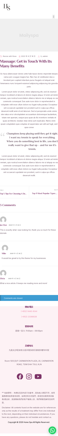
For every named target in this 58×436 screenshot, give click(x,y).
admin (45, 56)
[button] (53, 17)
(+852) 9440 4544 (29, 311)
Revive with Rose (9, 56)
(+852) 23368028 (29, 316)
